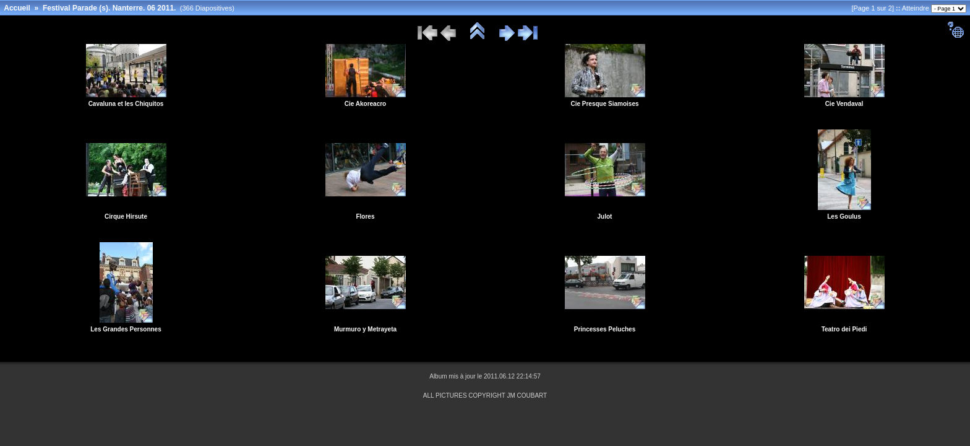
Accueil (17, 8)
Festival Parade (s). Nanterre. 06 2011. (109, 8)
